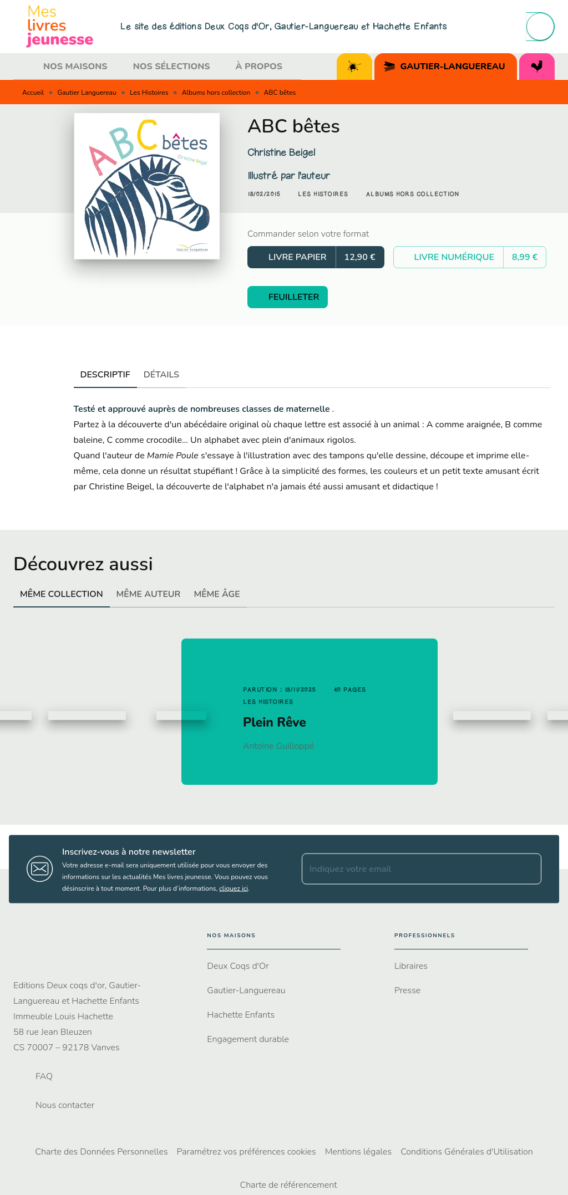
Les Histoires (149, 92)
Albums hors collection (216, 92)
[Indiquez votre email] (408, 869)
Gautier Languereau (87, 92)
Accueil (33, 92)
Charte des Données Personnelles (101, 1152)
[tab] (25, 66)
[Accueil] (59, 26)
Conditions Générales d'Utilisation (466, 1152)
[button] (323, 195)
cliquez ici (233, 888)
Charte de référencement (288, 1185)
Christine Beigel (281, 152)
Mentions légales (358, 1152)
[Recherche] (540, 26)
